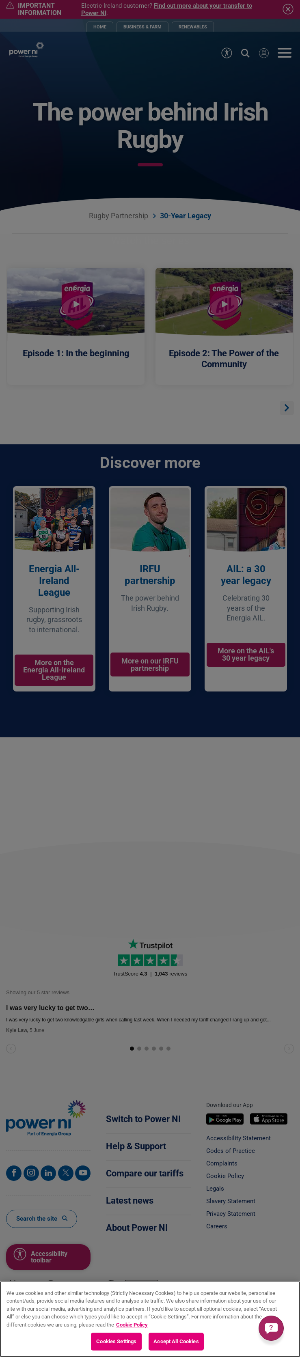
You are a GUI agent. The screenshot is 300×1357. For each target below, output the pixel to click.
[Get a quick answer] (271, 1328)
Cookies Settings (116, 1341)
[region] (150, 1319)
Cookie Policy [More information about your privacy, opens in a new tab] (132, 1325)
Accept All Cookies (176, 1341)
